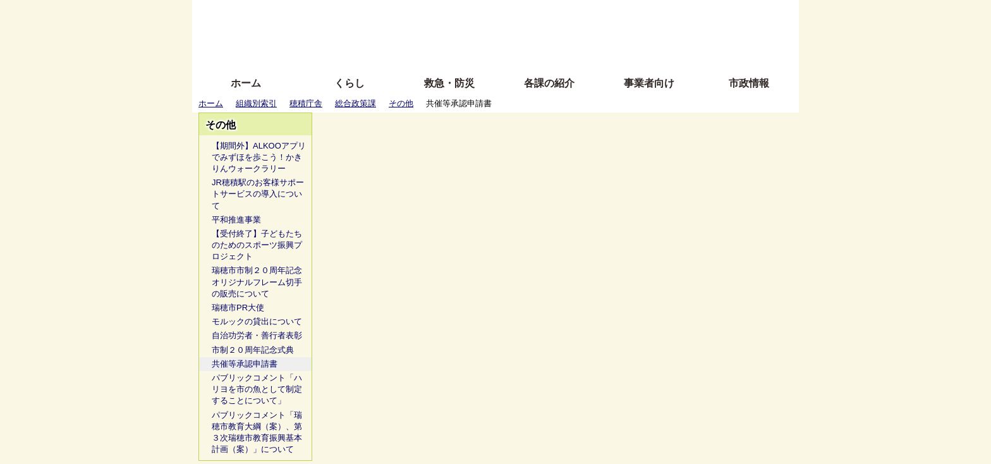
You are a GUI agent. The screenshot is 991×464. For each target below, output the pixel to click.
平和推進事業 (236, 219)
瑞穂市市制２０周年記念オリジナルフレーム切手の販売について (257, 282)
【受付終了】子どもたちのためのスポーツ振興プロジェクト (257, 245)
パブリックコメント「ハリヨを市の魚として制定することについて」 (257, 389)
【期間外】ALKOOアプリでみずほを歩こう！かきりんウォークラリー (259, 157)
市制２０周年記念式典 (253, 350)
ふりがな (394, 14)
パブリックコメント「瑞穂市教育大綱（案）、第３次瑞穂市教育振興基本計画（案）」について (257, 432)
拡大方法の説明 (403, 52)
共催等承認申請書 (244, 364)
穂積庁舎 (305, 103)
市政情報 (749, 83)
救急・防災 (449, 83)
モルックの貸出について (257, 321)
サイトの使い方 (481, 52)
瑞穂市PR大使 (238, 307)
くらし (349, 83)
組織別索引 (256, 103)
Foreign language (413, 33)
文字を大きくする (506, 33)
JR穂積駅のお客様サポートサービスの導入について (258, 194)
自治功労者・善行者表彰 (257, 335)
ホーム (246, 83)
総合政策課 (355, 103)
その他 (401, 103)
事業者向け (649, 83)
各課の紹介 (549, 83)
